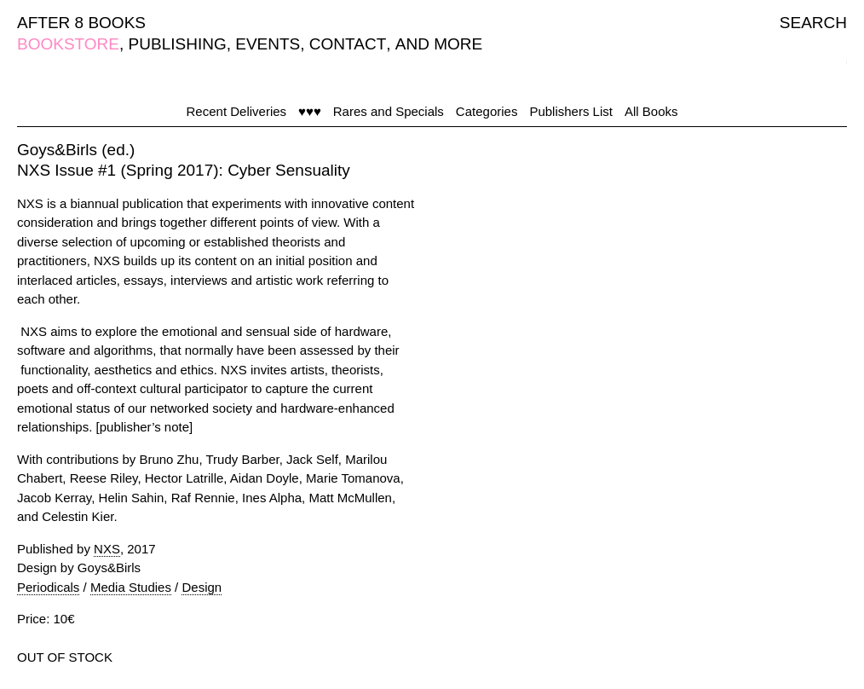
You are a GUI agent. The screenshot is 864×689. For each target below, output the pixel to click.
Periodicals (48, 587)
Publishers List (571, 111)
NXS (107, 548)
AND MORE (438, 44)
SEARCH (813, 23)
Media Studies (130, 587)
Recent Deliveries (237, 111)
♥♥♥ (309, 111)
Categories (487, 111)
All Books (651, 111)
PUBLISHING (178, 44)
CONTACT (347, 44)
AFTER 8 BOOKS (81, 23)
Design (201, 587)
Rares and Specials (388, 111)
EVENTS (267, 44)
